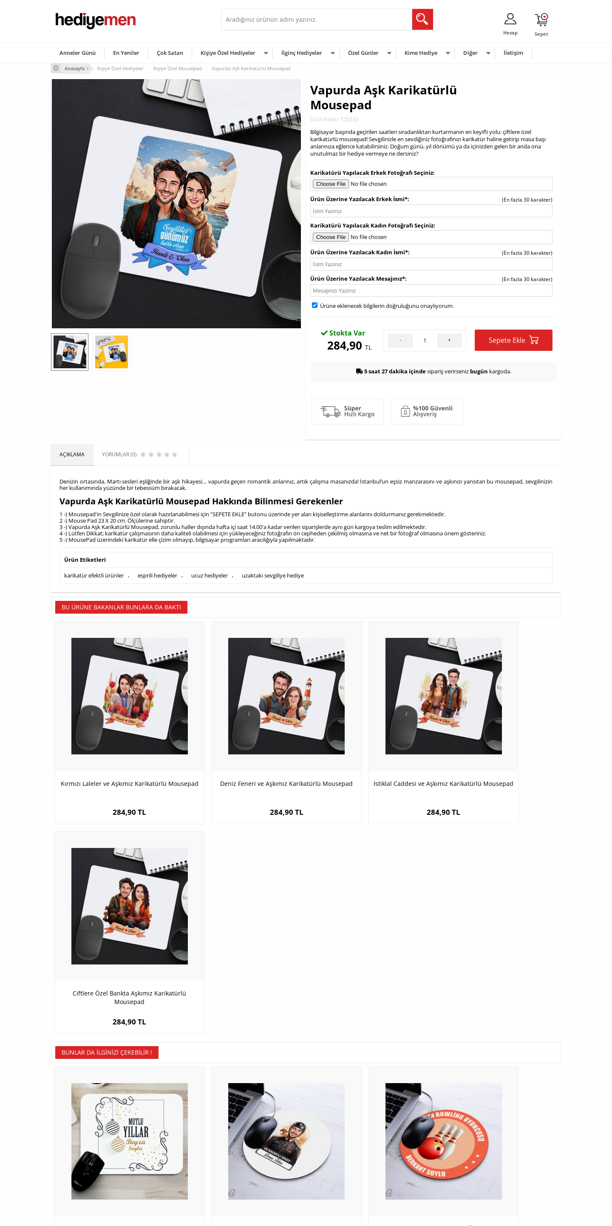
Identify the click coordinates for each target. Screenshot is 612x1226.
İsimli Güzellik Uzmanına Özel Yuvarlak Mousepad (497, 961)
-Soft (261, 1215)
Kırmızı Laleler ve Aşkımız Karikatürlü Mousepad (115, 756)
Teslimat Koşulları (76, 1115)
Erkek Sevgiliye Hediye (251, 1153)
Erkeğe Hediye (412, 1115)
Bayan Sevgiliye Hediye (252, 1166)
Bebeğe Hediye (413, 1153)
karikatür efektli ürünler (94, 574)
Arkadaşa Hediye (415, 1166)
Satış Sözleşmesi (75, 1140)
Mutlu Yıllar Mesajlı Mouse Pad (115, 957)
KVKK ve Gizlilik (73, 1166)
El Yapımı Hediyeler (163, 1153)
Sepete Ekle (513, 339)
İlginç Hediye (410, 1179)
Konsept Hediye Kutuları (253, 1115)
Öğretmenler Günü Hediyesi (343, 1166)
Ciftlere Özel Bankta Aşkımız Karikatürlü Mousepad (497, 756)
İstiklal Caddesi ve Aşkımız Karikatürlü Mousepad (370, 756)
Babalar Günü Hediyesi (337, 1179)
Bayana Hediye (413, 1128)
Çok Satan (170, 53)
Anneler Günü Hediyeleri (339, 1153)
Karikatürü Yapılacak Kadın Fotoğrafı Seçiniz (372, 225)
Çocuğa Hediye (413, 1140)
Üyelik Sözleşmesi (76, 1128)
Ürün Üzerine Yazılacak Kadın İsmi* (359, 251)
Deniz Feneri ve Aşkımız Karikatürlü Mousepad (242, 756)
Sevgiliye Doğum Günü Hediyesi (262, 1140)
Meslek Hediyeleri (161, 1179)
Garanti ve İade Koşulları (84, 1153)
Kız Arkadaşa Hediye (164, 1140)
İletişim (513, 53)
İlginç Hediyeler (301, 53)
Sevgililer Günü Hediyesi (339, 1115)
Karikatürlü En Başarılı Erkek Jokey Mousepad (242, 961)
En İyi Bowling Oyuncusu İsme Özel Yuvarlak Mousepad (370, 961)
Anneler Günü (78, 53)
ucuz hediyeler (209, 574)
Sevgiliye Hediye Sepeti (252, 1128)
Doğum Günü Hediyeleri (338, 1128)
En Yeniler (126, 53)
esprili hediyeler (157, 574)
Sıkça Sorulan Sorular (80, 1179)
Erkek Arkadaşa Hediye (167, 1128)
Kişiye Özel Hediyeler (228, 53)
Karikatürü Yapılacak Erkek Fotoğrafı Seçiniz (371, 172)
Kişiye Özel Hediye (162, 1115)
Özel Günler (363, 53)
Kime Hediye (421, 53)
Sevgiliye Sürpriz (159, 1166)
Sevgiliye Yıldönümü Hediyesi (259, 1179)
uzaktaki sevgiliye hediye (273, 574)
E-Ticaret (280, 1215)
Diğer (470, 53)
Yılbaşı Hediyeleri (330, 1140)
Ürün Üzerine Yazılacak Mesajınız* (357, 278)
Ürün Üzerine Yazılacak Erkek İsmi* (359, 198)
